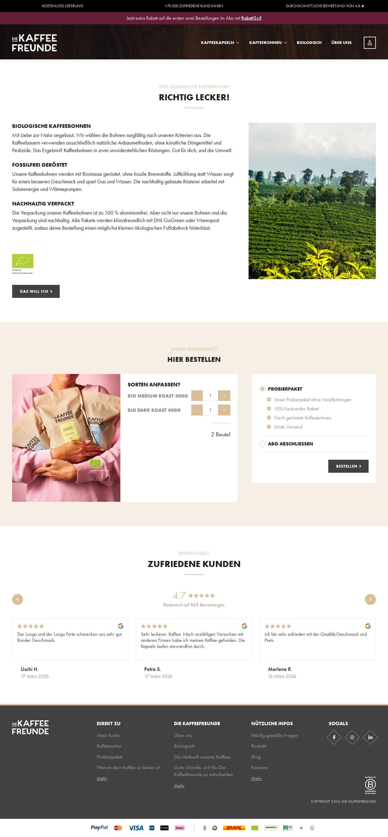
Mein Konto (108, 735)
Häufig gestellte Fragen (274, 735)
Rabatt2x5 (251, 18)
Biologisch (309, 42)
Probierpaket (109, 757)
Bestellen (346, 466)
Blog (256, 757)
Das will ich (34, 291)
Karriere (259, 767)
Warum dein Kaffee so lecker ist (128, 767)
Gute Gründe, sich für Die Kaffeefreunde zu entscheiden (203, 770)
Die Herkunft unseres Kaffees (202, 757)
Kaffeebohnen (265, 42)
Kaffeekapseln (217, 42)
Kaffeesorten (109, 746)
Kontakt (258, 746)
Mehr (102, 778)
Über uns (341, 42)
